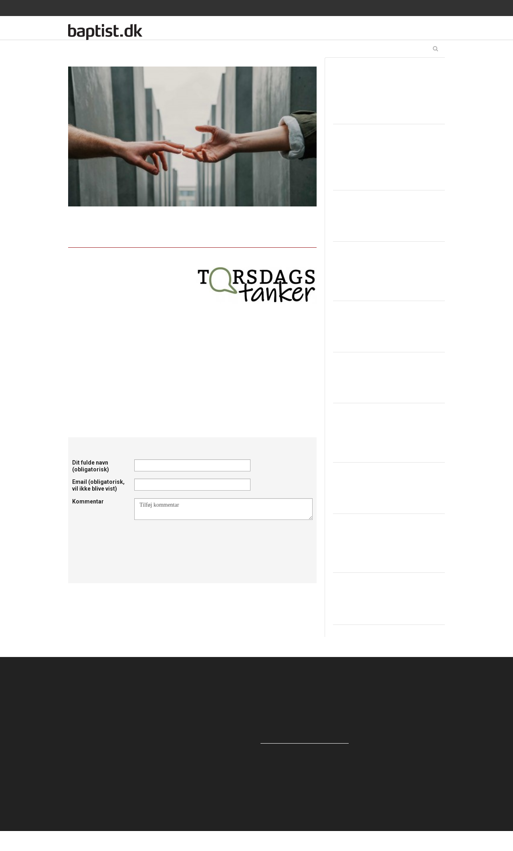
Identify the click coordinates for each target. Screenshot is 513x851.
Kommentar (88, 501)
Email (98, 485)
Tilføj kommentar (223, 509)
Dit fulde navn (90, 466)
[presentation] (195, 539)
